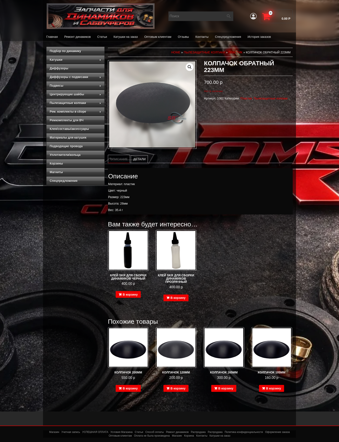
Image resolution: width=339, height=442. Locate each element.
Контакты (201, 36)
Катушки (75, 59)
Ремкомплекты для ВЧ (66, 120)
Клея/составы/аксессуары (69, 129)
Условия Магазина (121, 432)
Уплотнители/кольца (65, 155)
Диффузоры (59, 68)
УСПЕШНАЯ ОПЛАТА (95, 432)
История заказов (259, 36)
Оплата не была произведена (152, 435)
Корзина (189, 435)
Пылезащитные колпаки (75, 103)
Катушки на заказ (126, 36)
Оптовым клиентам (157, 36)
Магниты (56, 172)
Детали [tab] (139, 159)
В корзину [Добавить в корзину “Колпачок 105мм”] (273, 388)
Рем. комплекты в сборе (75, 111)
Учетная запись (70, 432)
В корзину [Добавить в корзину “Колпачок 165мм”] (225, 388)
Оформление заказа (277, 432)
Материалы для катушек (68, 137)
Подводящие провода (66, 146)
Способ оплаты (154, 432)
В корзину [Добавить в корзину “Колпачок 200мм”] (130, 388)
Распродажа (198, 432)
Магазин (54, 432)
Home (175, 52)
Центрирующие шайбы (75, 94)
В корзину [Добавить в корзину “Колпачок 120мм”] (177, 388)
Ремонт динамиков (77, 36)
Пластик (236, 52)
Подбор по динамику (65, 51)
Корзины (56, 163)
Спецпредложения (228, 36)
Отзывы (183, 36)
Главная (52, 36)
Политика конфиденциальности (244, 432)
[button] (189, 67)
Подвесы (75, 85)
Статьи (102, 36)
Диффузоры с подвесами (75, 77)
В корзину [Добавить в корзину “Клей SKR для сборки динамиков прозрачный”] (177, 297)
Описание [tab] (119, 159)
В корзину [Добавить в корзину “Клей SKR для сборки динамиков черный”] (130, 294)
